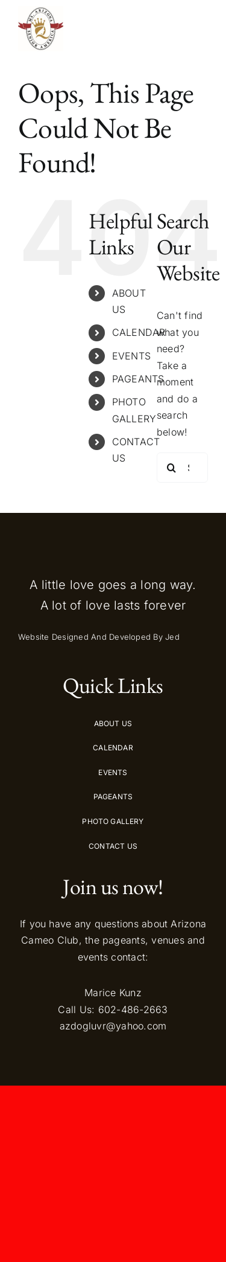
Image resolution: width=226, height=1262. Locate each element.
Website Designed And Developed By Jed (99, 637)
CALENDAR (139, 332)
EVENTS (131, 356)
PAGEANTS (138, 379)
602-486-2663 (133, 1009)
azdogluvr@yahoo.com (113, 1026)
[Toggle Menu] (197, 29)
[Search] (172, 467)
